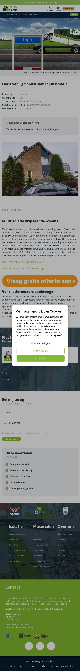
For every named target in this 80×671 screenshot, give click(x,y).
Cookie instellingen (40, 343)
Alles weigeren (40, 351)
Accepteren (40, 358)
